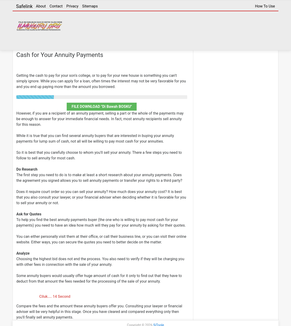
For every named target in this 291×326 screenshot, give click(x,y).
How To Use (265, 6)
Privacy (72, 6)
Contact (56, 6)
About (41, 6)
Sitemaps (90, 6)
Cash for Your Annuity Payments (59, 54)
